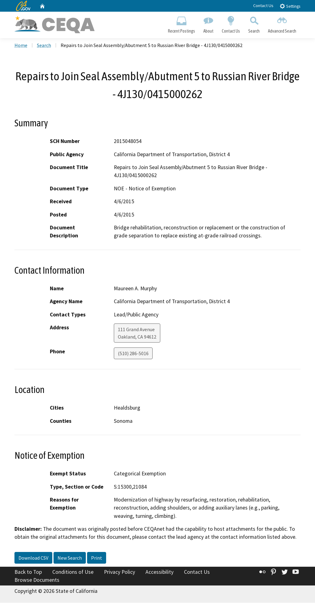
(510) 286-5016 (133, 354)
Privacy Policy (119, 572)
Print (96, 558)
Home (20, 46)
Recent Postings (181, 23)
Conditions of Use (73, 572)
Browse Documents (36, 580)
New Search (70, 558)
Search (254, 23)
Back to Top (28, 572)
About (208, 23)
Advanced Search (282, 23)
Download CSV (33, 558)
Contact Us (263, 5)
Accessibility (159, 572)
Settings (290, 6)
